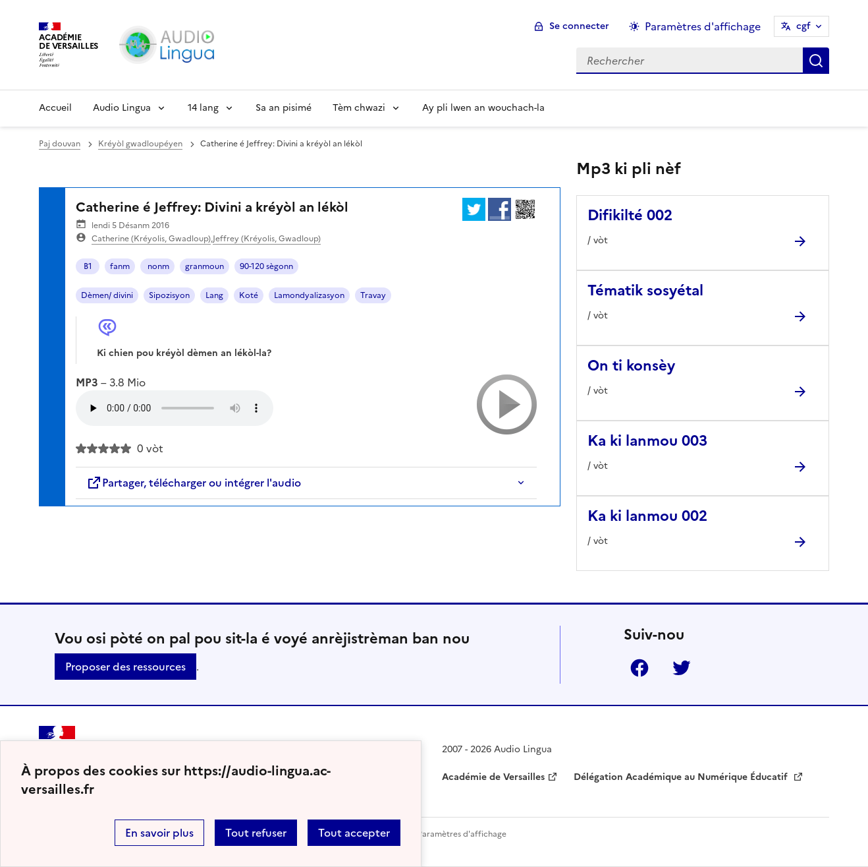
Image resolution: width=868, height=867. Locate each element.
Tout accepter (354, 833)
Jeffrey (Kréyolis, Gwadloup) (267, 239)
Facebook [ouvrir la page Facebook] (639, 668)
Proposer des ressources (125, 666)
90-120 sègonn (266, 266)
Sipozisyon (169, 295)
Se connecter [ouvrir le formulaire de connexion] (579, 26)
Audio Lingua (122, 108)
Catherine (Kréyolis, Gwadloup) (151, 239)
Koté (248, 295)
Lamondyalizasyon (309, 295)
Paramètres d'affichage (462, 834)
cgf (803, 26)
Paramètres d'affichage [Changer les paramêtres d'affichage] (703, 26)
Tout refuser (255, 833)
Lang (214, 295)
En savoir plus (159, 833)
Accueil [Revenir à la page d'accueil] (55, 108)
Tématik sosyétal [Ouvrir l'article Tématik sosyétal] (645, 290)
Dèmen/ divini (107, 295)
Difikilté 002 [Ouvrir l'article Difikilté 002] (629, 215)
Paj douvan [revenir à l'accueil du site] (59, 144)
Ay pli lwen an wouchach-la (483, 108)
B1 (88, 266)
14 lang (203, 108)
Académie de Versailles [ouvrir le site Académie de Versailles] (493, 777)
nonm (157, 266)
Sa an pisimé (284, 108)
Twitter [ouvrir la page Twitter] (681, 668)
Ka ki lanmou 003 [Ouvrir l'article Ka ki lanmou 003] (647, 441)
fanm (120, 266)
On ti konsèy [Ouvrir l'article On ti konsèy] (631, 365)
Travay (373, 295)
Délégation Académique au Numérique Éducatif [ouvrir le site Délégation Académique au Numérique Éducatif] (682, 777)
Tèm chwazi (359, 108)
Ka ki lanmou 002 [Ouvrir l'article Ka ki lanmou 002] (647, 516)
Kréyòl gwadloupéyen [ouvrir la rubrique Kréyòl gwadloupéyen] (140, 144)
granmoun (204, 266)
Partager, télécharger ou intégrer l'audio (193, 483)
